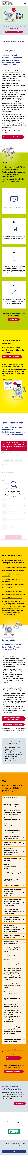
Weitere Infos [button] (6, 1147)
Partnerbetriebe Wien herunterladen (12, 598)
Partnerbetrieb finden (20, 26)
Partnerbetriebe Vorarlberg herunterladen (13, 595)
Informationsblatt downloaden (12, 137)
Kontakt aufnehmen (13, 1058)
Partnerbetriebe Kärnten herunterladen (13, 571)
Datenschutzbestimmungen (14, 450)
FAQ (18, 28)
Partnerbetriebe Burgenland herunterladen (14, 567)
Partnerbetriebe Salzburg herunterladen (13, 584)
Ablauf (12, 26)
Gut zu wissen (12, 28)
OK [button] (14, 1152)
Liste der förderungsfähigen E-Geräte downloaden (13, 718)
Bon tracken (13, 319)
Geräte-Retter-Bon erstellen (13, 32)
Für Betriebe (19, 1103)
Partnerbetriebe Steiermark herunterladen (14, 588)
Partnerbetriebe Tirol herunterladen (12, 591)
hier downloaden (19, 730)
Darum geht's (5, 26)
